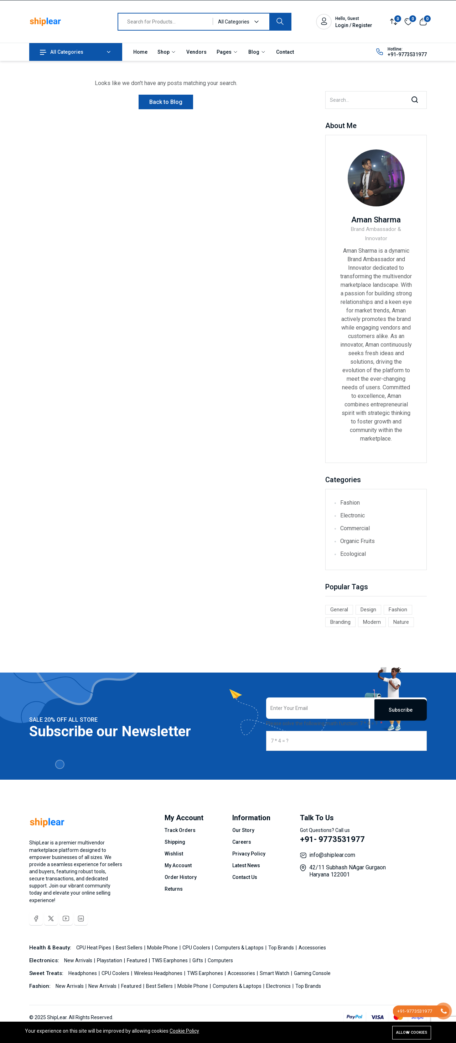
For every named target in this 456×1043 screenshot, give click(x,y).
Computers (220, 960)
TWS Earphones (170, 960)
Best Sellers (130, 947)
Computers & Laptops (240, 947)
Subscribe (401, 708)
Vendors (196, 52)
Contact (285, 52)
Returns (174, 889)
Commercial (355, 528)
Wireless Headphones (158, 973)
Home (140, 52)
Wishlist (174, 854)
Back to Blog (165, 102)
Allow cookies (411, 1032)
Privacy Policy (248, 854)
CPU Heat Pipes (94, 947)
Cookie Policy (184, 1031)
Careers (241, 842)
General (339, 609)
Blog (257, 52)
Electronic (352, 515)
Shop (166, 52)
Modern (372, 622)
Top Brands (281, 947)
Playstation (110, 960)
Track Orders (180, 830)
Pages (227, 52)
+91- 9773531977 (332, 839)
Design (368, 609)
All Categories (61, 52)
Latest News (246, 865)
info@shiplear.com (332, 855)
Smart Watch (275, 973)
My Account (178, 865)
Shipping (175, 842)
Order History (181, 877)
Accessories (312, 947)
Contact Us (244, 877)
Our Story (243, 830)
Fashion (350, 502)
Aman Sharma (376, 219)
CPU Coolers (196, 947)
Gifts (198, 960)
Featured (137, 960)
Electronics (279, 986)
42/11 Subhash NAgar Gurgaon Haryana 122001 (347, 871)
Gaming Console (312, 973)
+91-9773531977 (407, 54)
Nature (401, 622)
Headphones (83, 973)
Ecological (353, 554)
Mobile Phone (163, 947)
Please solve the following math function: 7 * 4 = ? (322, 723)
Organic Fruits (357, 541)
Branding (340, 622)
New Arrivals (78, 960)
